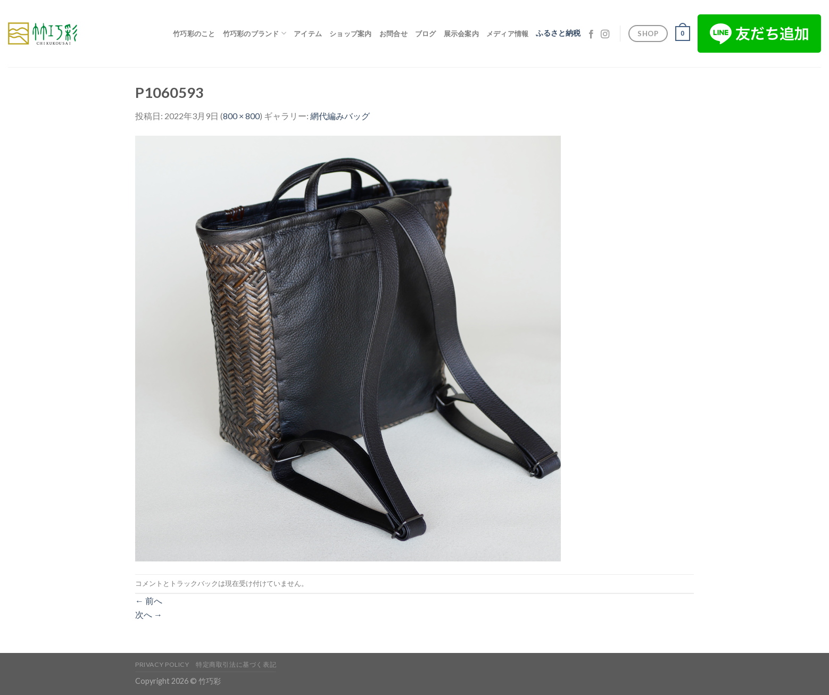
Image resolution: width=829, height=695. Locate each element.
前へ (148, 600)
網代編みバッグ (340, 116)
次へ (148, 614)
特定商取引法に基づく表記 (236, 664)
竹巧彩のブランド (255, 33)
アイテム (308, 33)
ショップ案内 (350, 33)
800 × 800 (241, 116)
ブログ (425, 33)
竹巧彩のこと (194, 33)
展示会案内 (461, 33)
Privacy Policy (162, 664)
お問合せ (393, 33)
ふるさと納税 (558, 33)
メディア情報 (507, 33)
